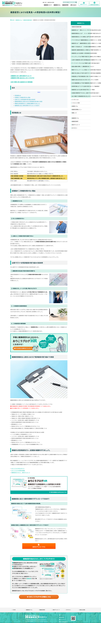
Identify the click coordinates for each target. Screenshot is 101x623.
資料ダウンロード (56, 609)
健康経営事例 (42, 609)
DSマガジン (68, 609)
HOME (14, 609)
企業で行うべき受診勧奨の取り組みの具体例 (25, 99)
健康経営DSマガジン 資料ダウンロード (20, 472)
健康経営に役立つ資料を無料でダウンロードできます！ (27, 105)
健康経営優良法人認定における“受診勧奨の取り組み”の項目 (28, 101)
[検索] (76, 2)
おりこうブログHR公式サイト (18, 468)
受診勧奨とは (18, 95)
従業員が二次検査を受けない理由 (22, 97)
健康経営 (29, 578)
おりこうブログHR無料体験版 (18, 470)
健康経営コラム (29, 609)
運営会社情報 (82, 609)
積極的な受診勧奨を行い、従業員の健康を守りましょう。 (27, 103)
